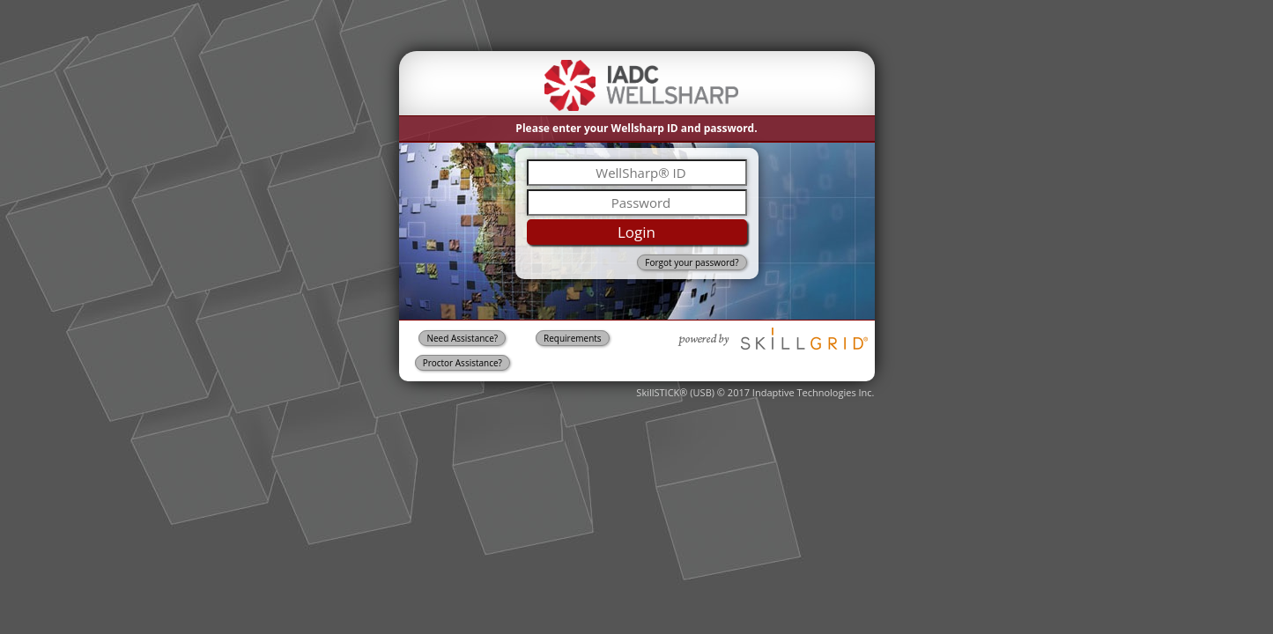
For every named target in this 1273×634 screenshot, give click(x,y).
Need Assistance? (462, 338)
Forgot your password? (691, 262)
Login (636, 232)
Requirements (573, 338)
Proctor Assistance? (462, 363)
